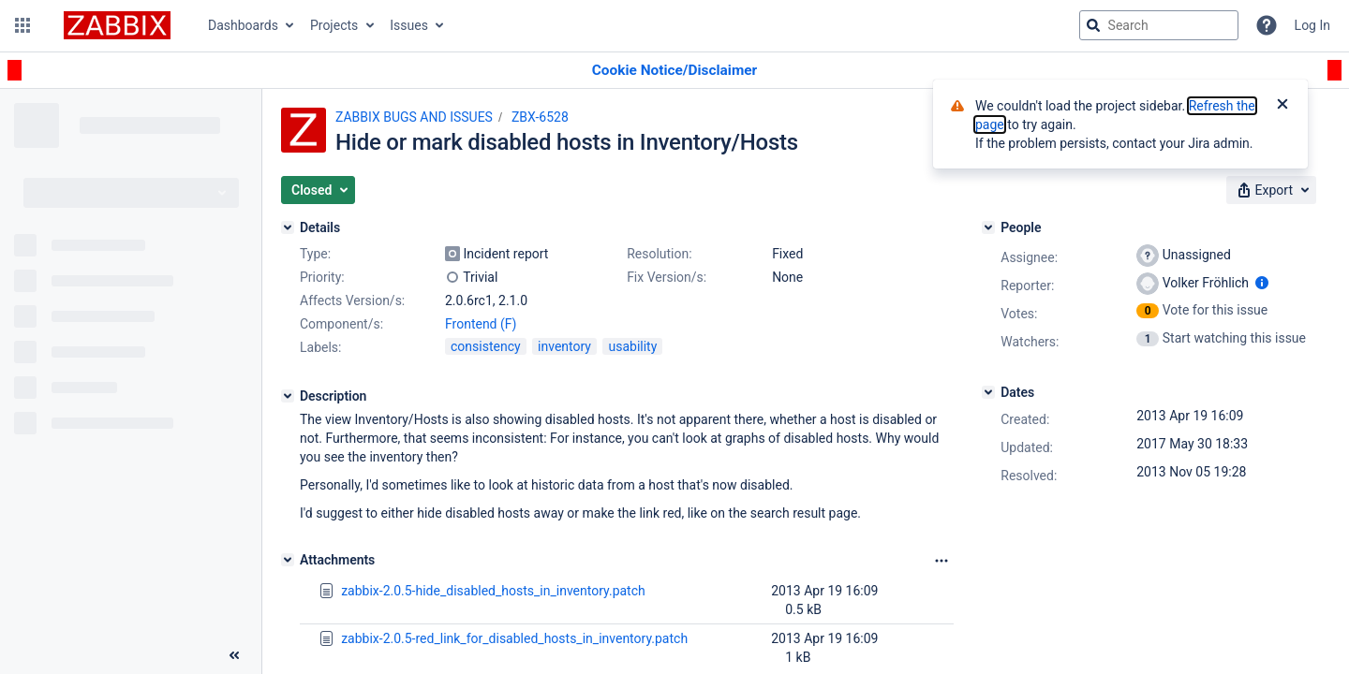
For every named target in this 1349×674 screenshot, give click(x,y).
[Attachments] (287, 559)
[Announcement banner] (674, 70)
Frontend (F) (480, 323)
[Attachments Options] (941, 560)
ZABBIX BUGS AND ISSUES (414, 117)
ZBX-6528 (540, 117)
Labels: (320, 347)
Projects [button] (334, 25)
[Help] (1267, 25)
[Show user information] (1261, 282)
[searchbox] (1158, 25)
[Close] (1282, 105)
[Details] (287, 227)
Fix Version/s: (666, 277)
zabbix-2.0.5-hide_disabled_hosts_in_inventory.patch (493, 590)
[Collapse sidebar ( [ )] (234, 655)
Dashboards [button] (243, 25)
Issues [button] (409, 25)
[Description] (287, 396)
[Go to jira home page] (117, 25)
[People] (988, 227)
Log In (1312, 25)
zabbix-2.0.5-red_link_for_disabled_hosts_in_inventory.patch (514, 638)
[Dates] (988, 392)
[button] (22, 25)
